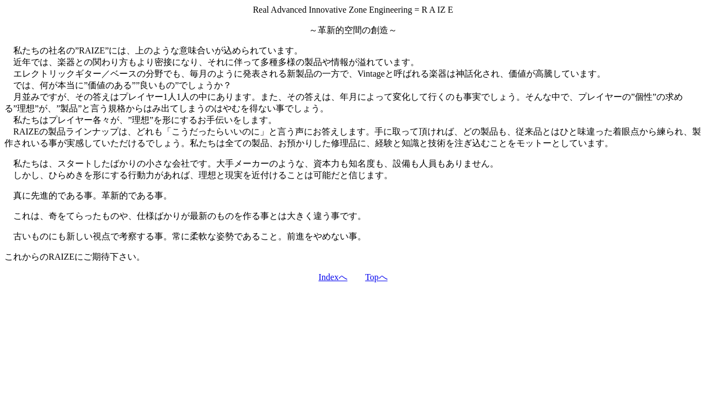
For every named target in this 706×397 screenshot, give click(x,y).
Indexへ (332, 277)
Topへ (376, 277)
